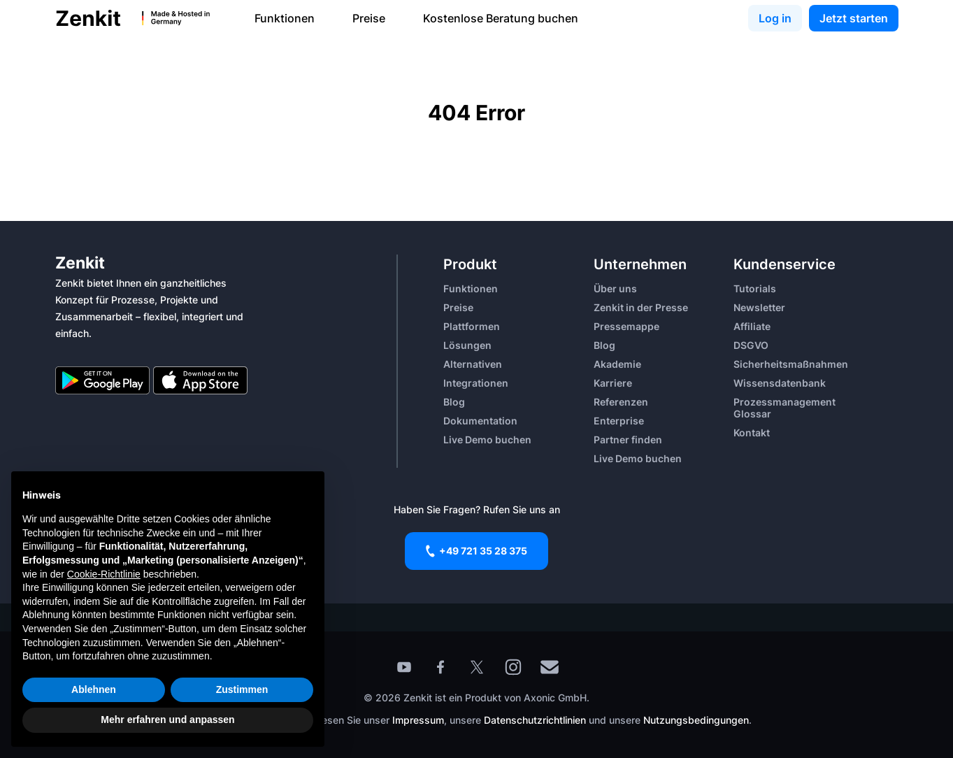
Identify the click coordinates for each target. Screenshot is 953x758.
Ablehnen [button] (93, 689)
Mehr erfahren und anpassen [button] (167, 719)
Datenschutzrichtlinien (536, 720)
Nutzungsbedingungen (696, 720)
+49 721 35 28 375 (476, 551)
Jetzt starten (853, 18)
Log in (775, 18)
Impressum (418, 720)
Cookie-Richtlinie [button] (104, 574)
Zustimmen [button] (242, 689)
